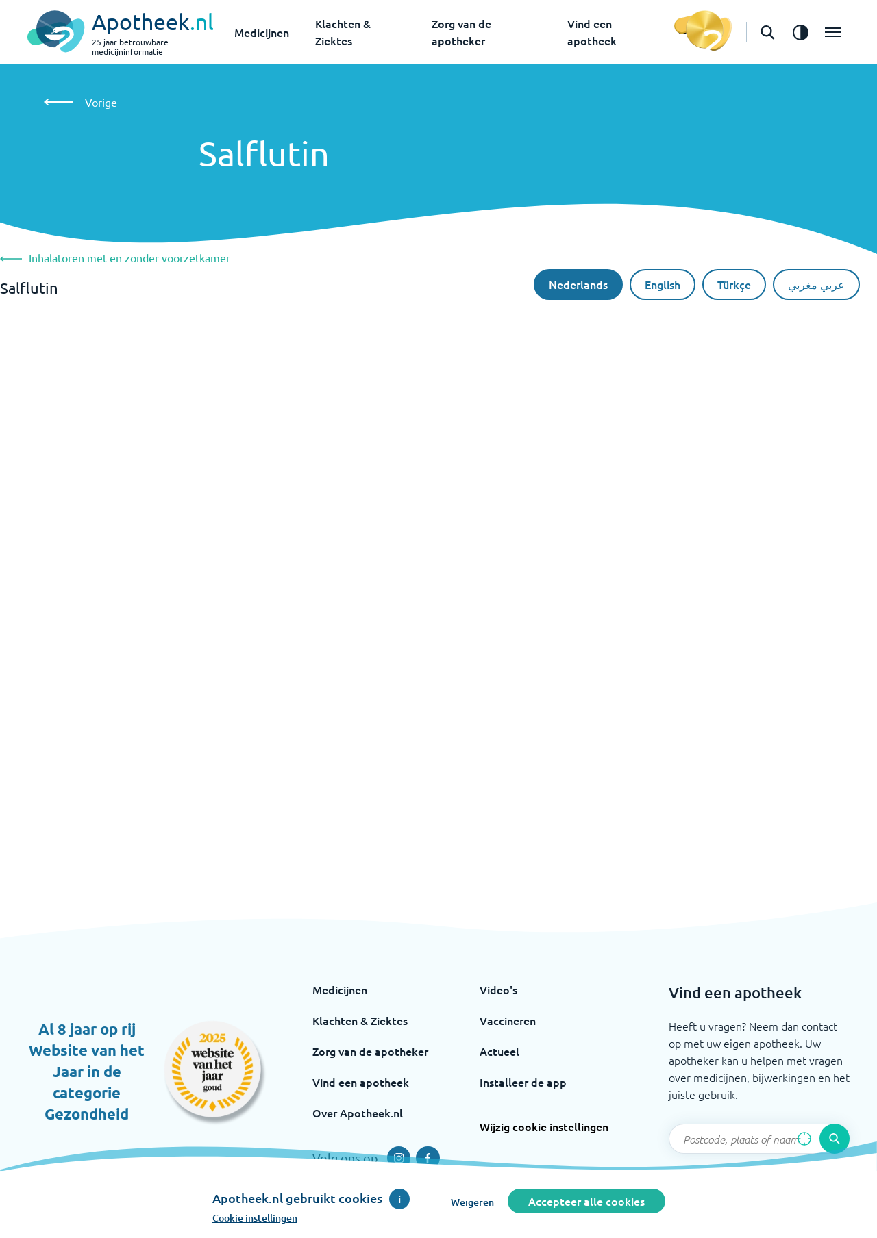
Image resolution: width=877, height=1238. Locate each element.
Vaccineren (508, 1020)
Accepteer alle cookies (586, 1201)
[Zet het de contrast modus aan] (800, 32)
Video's (498, 989)
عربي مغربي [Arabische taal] (816, 284)
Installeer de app (523, 1081)
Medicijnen (261, 32)
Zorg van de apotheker (370, 1051)
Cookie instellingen (254, 1217)
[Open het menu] (833, 32)
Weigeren (472, 1202)
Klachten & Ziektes (360, 1020)
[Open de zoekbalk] (767, 32)
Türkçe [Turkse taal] (734, 284)
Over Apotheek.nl (357, 1112)
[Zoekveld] (759, 1139)
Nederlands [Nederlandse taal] (578, 284)
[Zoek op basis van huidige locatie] (804, 1139)
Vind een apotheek (360, 1081)
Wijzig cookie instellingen (544, 1126)
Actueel (499, 1051)
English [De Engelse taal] (662, 284)
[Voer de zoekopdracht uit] (834, 1139)
